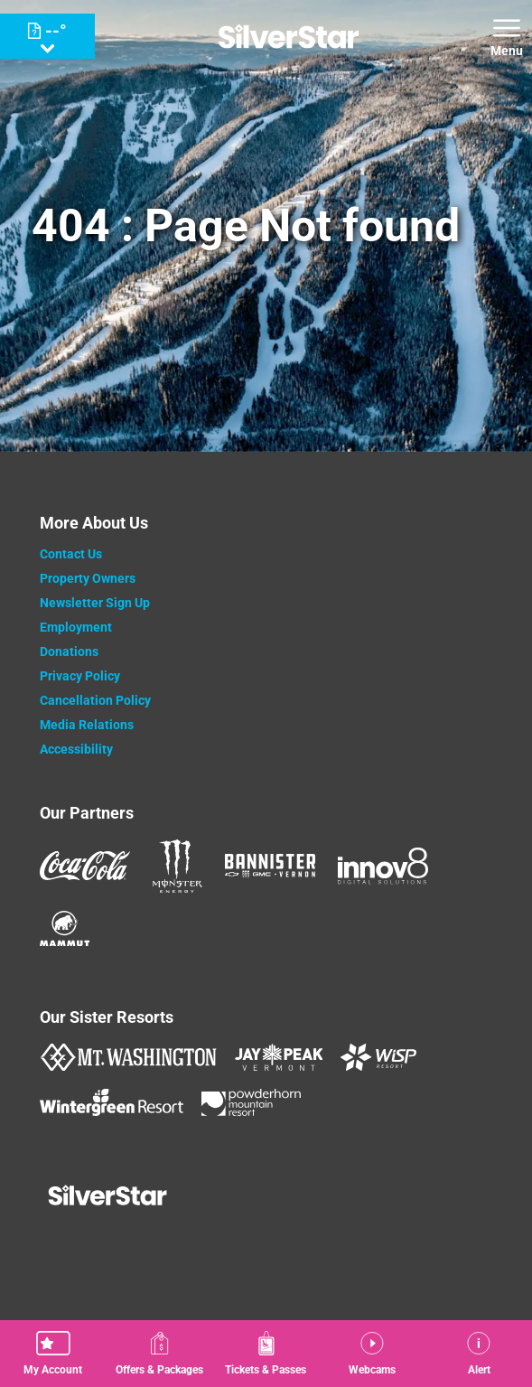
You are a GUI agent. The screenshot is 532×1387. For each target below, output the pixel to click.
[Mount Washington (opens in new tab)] (128, 1057)
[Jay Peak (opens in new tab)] (279, 1057)
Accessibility (76, 749)
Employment (76, 627)
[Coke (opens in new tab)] (85, 865)
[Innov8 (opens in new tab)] (383, 866)
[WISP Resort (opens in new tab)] (378, 1057)
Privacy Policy (80, 676)
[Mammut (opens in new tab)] (64, 928)
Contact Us (71, 554)
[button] (53, 1353)
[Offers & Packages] (160, 1353)
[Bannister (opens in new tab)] (270, 865)
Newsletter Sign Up (95, 602)
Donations (69, 651)
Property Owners (87, 578)
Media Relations (87, 724)
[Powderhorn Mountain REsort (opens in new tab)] (251, 1102)
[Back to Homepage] (266, 1197)
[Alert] (478, 1353)
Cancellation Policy (95, 700)
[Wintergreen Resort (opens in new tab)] (111, 1102)
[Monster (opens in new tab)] (177, 866)
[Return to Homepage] (289, 36)
